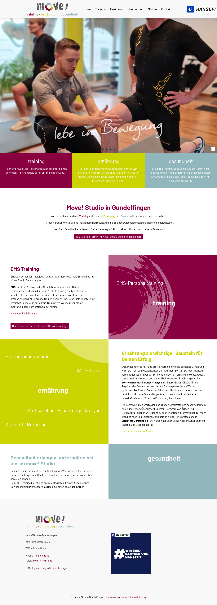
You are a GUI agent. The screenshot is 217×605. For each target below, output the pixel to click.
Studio (152, 9)
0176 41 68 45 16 (40, 555)
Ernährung (117, 9)
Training (100, 9)
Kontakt (166, 9)
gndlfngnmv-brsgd (52, 568)
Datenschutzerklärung (133, 597)
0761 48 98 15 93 (43, 560)
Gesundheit (136, 9)
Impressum (112, 597)
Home (87, 9)
